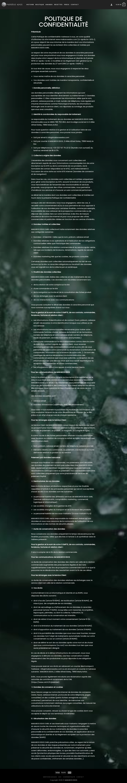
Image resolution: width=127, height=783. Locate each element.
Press (66, 4)
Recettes (58, 4)
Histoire (30, 4)
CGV (59, 777)
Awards (49, 4)
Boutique (39, 4)
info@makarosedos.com (58, 137)
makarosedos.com (71, 341)
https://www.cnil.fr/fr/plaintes (45, 682)
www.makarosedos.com (66, 39)
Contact (75, 4)
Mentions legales (50, 777)
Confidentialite (69, 777)
